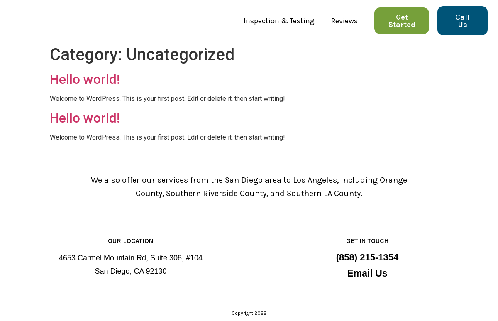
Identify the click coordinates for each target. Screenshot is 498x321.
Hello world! (85, 79)
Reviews (344, 20)
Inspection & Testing (279, 20)
